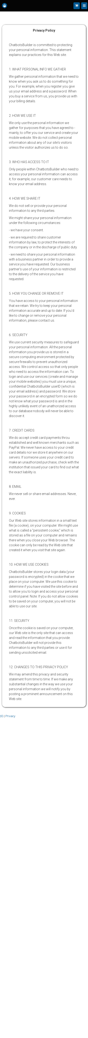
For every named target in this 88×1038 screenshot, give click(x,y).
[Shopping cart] (76, 5)
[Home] (4, 5)
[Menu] (84, 5)
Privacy (10, 716)
